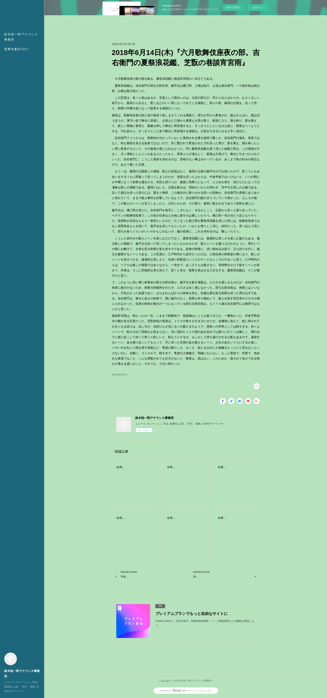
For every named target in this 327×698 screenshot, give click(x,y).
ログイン (258, 7)
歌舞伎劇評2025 (16, 49)
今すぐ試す (233, 7)
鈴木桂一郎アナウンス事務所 (21, 37)
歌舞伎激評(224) (119, 374)
